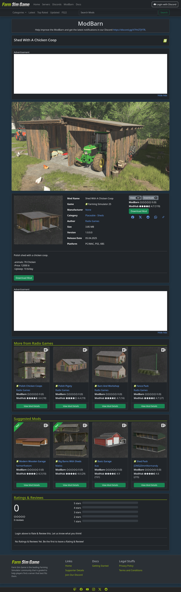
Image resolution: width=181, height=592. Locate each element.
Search (164, 12)
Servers (46, 4)
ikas (97, 465)
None (88, 209)
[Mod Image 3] (95, 186)
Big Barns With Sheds (69, 461)
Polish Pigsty (65, 385)
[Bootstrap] (25, 562)
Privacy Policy (126, 565)
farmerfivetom (24, 465)
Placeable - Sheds (94, 215)
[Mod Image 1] (85, 186)
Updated (54, 12)
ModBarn (69, 4)
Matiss (59, 465)
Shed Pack (142, 461)
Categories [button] (19, 12)
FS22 (64, 12)
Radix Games (92, 221)
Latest (32, 12)
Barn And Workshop (108, 385)
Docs (78, 4)
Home (36, 4)
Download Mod (139, 211)
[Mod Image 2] (90, 186)
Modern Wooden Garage (32, 461)
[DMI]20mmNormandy (146, 465)
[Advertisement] (90, 74)
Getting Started (100, 565)
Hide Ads (162, 95)
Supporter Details (74, 570)
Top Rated (42, 12)
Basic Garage (104, 461)
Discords (56, 4)
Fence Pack (143, 385)
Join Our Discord (74, 574)
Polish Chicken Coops (30, 385)
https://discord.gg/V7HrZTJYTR (129, 29)
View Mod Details (32, 406)
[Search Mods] (118, 12)
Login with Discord (165, 4)
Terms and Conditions (130, 570)
